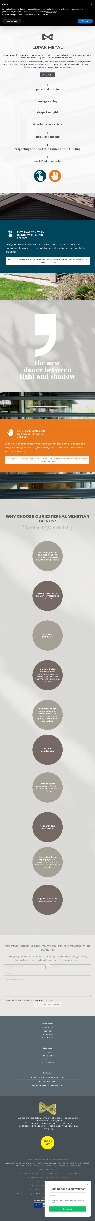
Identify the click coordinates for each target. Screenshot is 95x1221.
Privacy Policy (47, 1000)
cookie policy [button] (51, 12)
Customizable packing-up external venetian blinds (47, 1159)
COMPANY (48, 1028)
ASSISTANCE (48, 1034)
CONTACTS (48, 1038)
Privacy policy (38, 1166)
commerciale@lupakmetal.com (48, 1085)
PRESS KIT (47, 1143)
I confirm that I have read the (67, 1201)
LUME (48, 1053)
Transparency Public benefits (69, 1166)
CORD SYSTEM (48, 1062)
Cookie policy (51, 1166)
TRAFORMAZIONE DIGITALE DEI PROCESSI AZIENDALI (47, 1178)
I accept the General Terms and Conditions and (29, 1000)
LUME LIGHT (48, 1056)
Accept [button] (85, 21)
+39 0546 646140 (49, 1081)
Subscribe (67, 1209)
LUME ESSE (48, 1059)
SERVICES (48, 1031)
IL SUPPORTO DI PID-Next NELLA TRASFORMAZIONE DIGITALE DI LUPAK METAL (47, 1174)
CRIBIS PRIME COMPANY (47, 1170)
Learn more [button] (12, 21)
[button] (91, 4)
